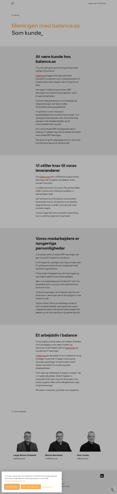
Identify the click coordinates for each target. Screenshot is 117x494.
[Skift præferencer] (48, 487)
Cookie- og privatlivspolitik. (15, 481)
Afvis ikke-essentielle (31, 487)
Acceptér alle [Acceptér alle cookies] (12, 487)
